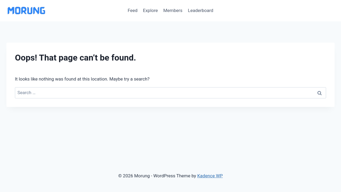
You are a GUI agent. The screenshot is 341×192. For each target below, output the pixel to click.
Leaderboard (200, 10)
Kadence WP (210, 175)
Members (172, 10)
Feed (132, 10)
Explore (150, 10)
